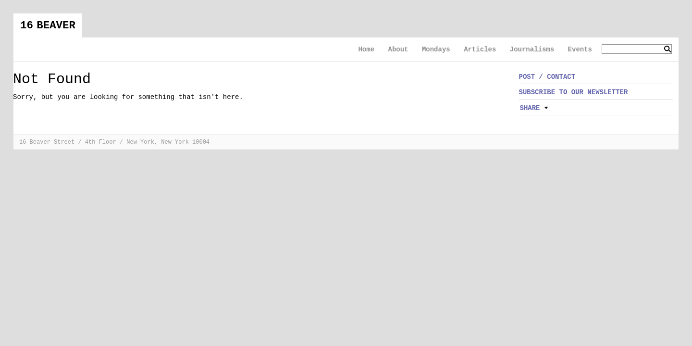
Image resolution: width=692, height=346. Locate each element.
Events (580, 49)
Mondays (436, 49)
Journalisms (532, 49)
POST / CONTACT (547, 77)
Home (366, 49)
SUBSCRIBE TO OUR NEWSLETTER (573, 92)
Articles (480, 49)
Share (530, 108)
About (398, 49)
